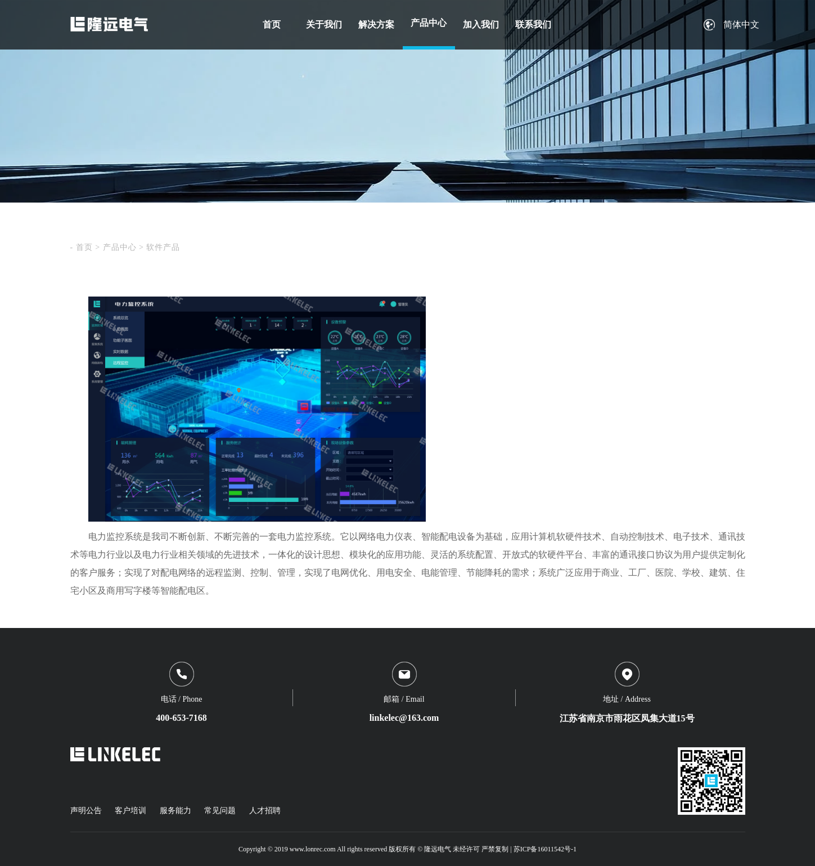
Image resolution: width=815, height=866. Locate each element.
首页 (272, 24)
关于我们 (324, 24)
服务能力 (175, 810)
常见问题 (220, 810)
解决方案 (376, 24)
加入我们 (481, 24)
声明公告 (86, 810)
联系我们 (533, 24)
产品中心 (429, 23)
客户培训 (130, 810)
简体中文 (741, 24)
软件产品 (163, 247)
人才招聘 (265, 810)
